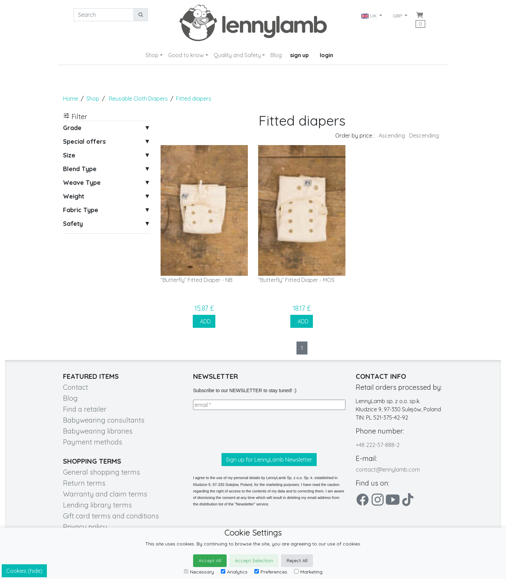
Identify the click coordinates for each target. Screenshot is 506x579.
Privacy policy (85, 527)
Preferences (270, 572)
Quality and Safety (237, 55)
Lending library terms (97, 505)
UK (369, 16)
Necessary (199, 572)
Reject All (297, 560)
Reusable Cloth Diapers (138, 98)
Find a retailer (84, 409)
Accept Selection (254, 560)
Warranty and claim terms (105, 494)
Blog (276, 55)
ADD (204, 321)
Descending (424, 135)
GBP (398, 16)
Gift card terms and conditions (111, 516)
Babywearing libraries (97, 431)
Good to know (186, 55)
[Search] (104, 14)
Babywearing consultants (103, 420)
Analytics (234, 572)
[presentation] (245, 431)
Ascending (392, 135)
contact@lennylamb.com (388, 469)
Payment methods (92, 442)
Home (70, 98)
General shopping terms (101, 472)
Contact (75, 387)
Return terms (84, 483)
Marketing (308, 572)
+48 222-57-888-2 (378, 444)
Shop (152, 55)
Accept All (210, 560)
